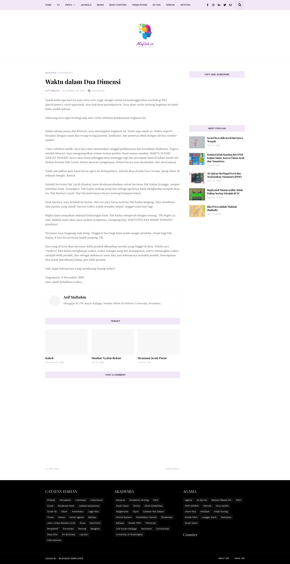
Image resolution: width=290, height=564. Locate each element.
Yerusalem (65, 500)
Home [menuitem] (48, 5)
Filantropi (151, 523)
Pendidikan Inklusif (146, 517)
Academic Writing (139, 500)
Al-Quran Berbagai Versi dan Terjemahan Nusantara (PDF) (224, 175)
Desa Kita (52, 534)
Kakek (49, 358)
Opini (136, 511)
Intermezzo (65, 72)
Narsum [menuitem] (170, 5)
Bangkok (95, 528)
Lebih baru (53, 468)
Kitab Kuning (221, 511)
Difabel (51, 500)
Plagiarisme (122, 511)
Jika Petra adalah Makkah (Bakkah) (222, 208)
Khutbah (205, 511)
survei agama (77, 517)
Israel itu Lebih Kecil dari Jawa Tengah (225, 139)
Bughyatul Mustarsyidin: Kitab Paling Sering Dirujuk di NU (225, 191)
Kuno (82, 523)
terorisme (95, 523)
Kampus (120, 500)
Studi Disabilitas (153, 506)
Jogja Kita (93, 511)
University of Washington (129, 534)
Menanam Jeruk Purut (152, 358)
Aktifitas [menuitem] (185, 5)
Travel (50, 517)
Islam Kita (190, 511)
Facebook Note (66, 506)
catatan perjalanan (89, 506)
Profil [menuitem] (68, 5)
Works (136, 506)
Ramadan (226, 517)
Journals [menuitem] (86, 5)
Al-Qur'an (202, 500)
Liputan (84, 534)
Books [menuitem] (100, 5)
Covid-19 (51, 511)
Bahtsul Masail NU (221, 500)
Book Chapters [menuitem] (117, 5)
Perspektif (52, 528)
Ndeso (61, 517)
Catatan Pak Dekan (153, 511)
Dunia (50, 506)
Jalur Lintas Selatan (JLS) (61, 523)
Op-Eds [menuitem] (157, 5)
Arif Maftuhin (74, 297)
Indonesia (80, 500)
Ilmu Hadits (222, 506)
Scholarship (162, 528)
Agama (188, 500)
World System (123, 517)
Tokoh (64, 511)
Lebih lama (171, 468)
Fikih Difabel (192, 506)
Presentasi (166, 517)
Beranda (50, 72)
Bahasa (92, 517)
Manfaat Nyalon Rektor (106, 358)
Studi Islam (122, 506)
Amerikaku (77, 511)
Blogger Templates (71, 558)
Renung (82, 528)
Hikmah (207, 506)
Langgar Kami (209, 517)
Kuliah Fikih (135, 523)
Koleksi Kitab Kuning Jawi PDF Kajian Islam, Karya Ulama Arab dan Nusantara (225, 158)
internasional (54, 540)
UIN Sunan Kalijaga (126, 528)
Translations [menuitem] (139, 5)
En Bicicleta (68, 534)
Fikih (155, 500)
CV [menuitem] (58, 5)
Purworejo (68, 528)
